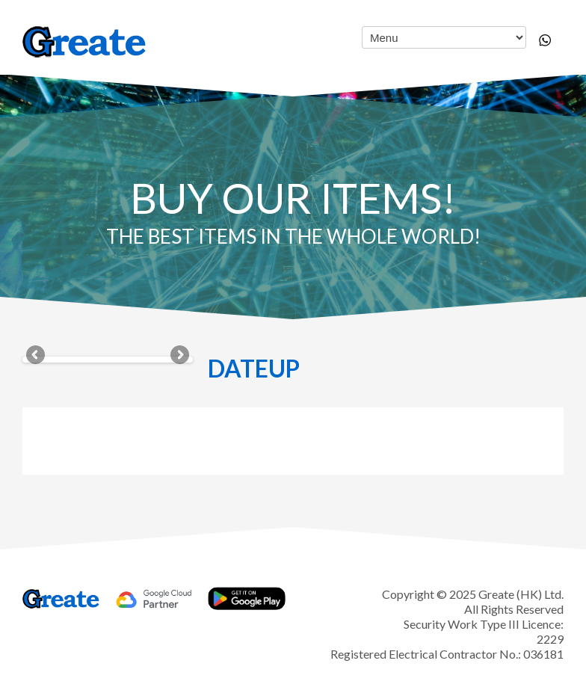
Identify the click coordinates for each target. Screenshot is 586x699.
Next (178, 356)
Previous (36, 356)
